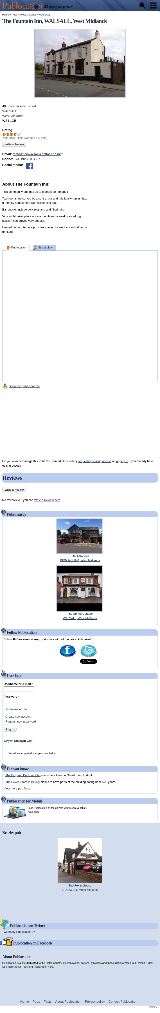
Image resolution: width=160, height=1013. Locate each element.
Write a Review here (47, 500)
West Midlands (28, 14)
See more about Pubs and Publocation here (27, 966)
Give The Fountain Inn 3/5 (12, 134)
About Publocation (68, 1001)
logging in (122, 461)
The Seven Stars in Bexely (22, 782)
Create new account (18, 716)
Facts (48, 1001)
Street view (45, 247)
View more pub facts (17, 788)
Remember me (17, 709)
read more (33, 811)
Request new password (20, 721)
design (153, 1007)
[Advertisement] (124, 215)
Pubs (14, 14)
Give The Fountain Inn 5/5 (19, 134)
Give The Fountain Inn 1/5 (4, 134)
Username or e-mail (18, 684)
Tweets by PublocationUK (19, 931)
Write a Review (14, 144)
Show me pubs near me (24, 386)
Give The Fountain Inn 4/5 (16, 134)
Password (11, 696)
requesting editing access (94, 461)
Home (5, 14)
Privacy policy (95, 1001)
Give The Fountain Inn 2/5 (8, 134)
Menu (153, 5)
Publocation (19, 247)
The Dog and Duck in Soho (23, 775)
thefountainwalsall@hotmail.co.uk (38, 154)
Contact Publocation (122, 1001)
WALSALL (45, 14)
